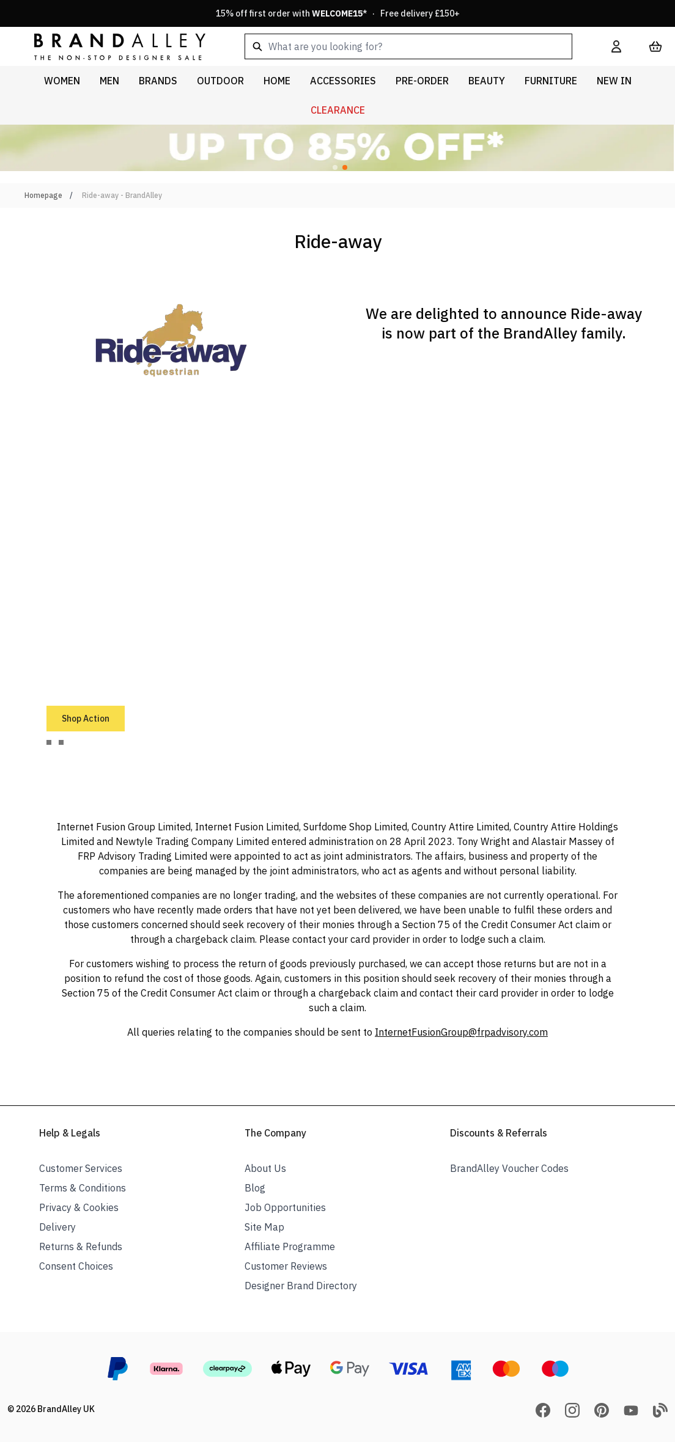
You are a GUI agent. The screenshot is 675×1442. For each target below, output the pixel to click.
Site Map (264, 1227)
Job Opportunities (285, 1207)
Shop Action (85, 718)
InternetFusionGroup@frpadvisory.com (461, 1032)
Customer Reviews (286, 1266)
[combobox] (408, 46)
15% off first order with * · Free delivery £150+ (338, 13)
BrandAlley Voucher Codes (509, 1168)
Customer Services (80, 1168)
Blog (255, 1188)
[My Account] (616, 46)
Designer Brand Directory (301, 1285)
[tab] (48, 742)
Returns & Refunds (80, 1246)
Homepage (43, 195)
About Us (265, 1168)
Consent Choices (76, 1266)
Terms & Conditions (82, 1188)
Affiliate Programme (290, 1246)
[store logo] (110, 46)
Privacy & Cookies (79, 1207)
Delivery (57, 1227)
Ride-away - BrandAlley (122, 195)
